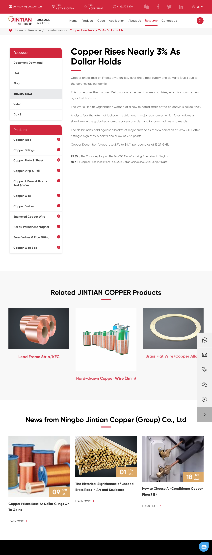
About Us (135, 20)
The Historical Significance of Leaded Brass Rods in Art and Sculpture (104, 487)
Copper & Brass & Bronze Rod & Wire (30, 183)
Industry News (55, 30)
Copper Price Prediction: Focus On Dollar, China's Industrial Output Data (124, 158)
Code (101, 20)
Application (117, 20)
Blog (16, 83)
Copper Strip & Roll (26, 171)
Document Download (28, 62)
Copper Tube (22, 140)
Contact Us (169, 20)
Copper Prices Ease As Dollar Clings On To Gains (38, 507)
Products (87, 20)
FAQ (16, 73)
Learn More (17, 521)
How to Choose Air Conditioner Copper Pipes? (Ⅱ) (172, 491)
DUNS (17, 114)
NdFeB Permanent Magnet (31, 227)
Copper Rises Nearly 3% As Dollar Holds (96, 30)
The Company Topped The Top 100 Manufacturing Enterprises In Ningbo (124, 153)
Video (17, 104)
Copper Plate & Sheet (28, 160)
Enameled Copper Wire (29, 216)
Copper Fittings (23, 150)
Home (73, 20)
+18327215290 (125, 6)
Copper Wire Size (25, 248)
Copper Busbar (23, 206)
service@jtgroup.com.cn (27, 6)
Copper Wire (22, 196)
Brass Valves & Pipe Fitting (31, 237)
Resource (151, 20)
